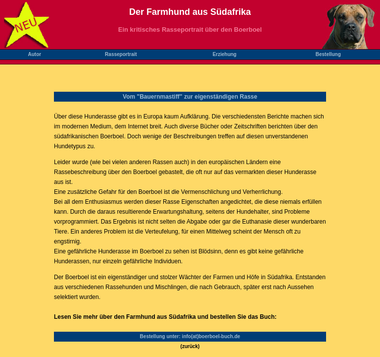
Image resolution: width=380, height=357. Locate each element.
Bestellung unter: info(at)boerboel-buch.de (190, 336)
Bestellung (328, 54)
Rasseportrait (121, 54)
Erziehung (225, 54)
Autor (34, 54)
